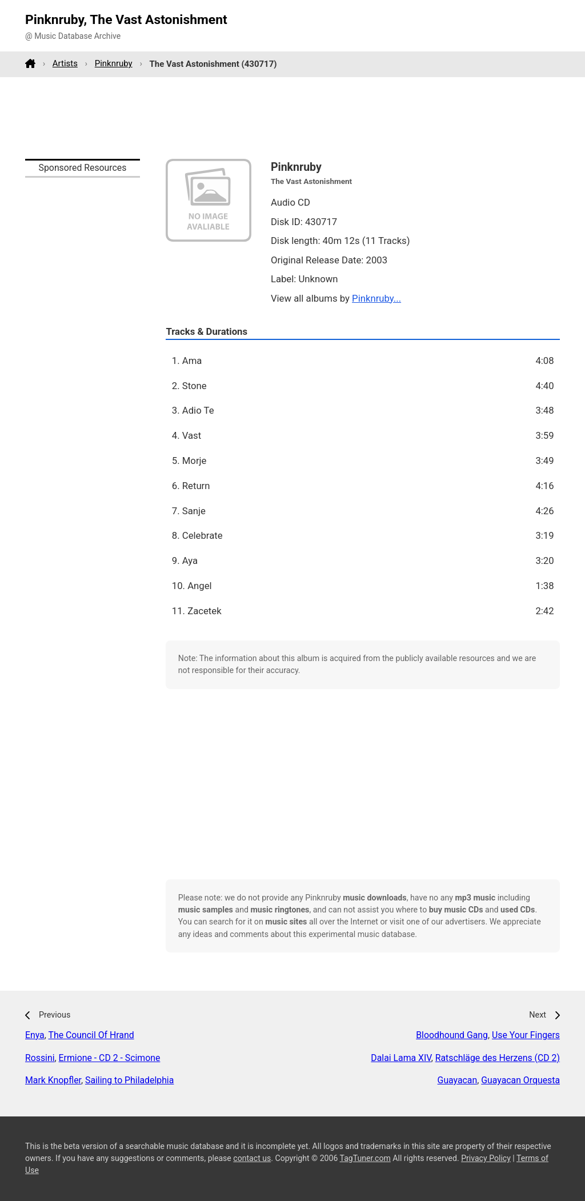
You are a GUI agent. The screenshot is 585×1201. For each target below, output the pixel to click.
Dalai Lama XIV (401, 1057)
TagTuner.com (365, 1158)
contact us (252, 1158)
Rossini (40, 1057)
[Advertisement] (292, 117)
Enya (35, 1035)
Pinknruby (114, 63)
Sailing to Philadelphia (129, 1080)
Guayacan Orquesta (520, 1080)
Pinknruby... (376, 298)
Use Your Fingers (526, 1035)
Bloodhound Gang (452, 1035)
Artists (65, 63)
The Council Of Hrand (91, 1035)
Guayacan (458, 1080)
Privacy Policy (486, 1158)
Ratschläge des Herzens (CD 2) (497, 1057)
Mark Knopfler (53, 1080)
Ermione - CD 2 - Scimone (110, 1057)
